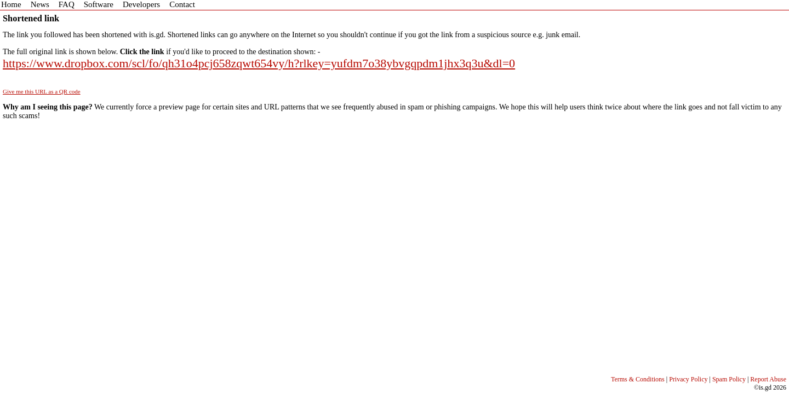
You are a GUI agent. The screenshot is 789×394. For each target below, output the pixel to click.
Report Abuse (768, 379)
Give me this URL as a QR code (42, 91)
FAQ (67, 4)
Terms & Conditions (638, 379)
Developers (141, 4)
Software (98, 4)
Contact (182, 4)
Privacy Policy (688, 379)
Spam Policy (729, 379)
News (40, 4)
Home (11, 4)
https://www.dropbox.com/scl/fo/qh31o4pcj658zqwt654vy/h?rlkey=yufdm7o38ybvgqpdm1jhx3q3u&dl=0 (259, 63)
